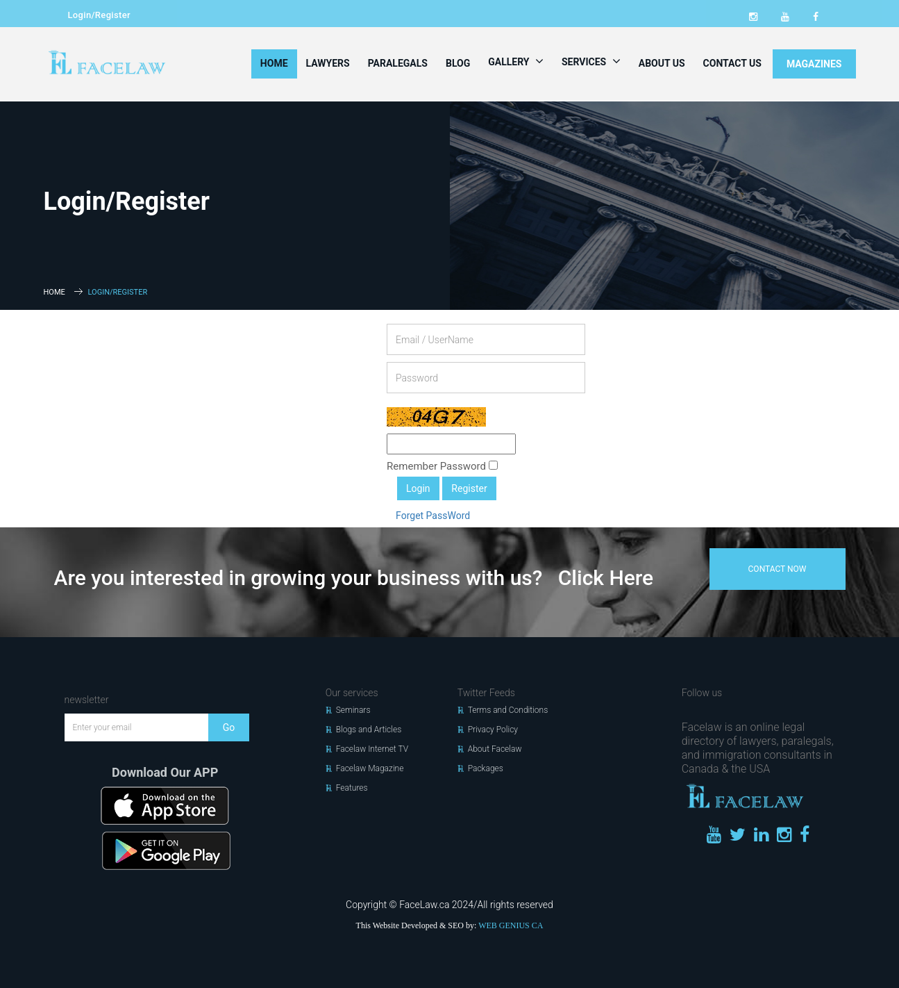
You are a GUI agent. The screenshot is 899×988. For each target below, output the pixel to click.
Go (229, 727)
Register (469, 488)
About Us (662, 63)
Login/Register (99, 15)
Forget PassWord (433, 515)
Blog (458, 63)
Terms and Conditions (508, 710)
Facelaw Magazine (370, 768)
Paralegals (398, 63)
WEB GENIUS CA (510, 925)
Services (591, 61)
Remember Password (442, 466)
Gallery (516, 61)
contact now (777, 569)
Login (418, 488)
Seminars (353, 710)
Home (274, 63)
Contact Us (732, 63)
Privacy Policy (493, 729)
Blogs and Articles (369, 729)
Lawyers (328, 63)
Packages (485, 768)
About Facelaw (495, 749)
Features (352, 788)
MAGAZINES (814, 63)
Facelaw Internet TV (372, 749)
